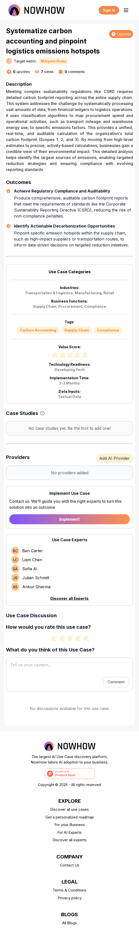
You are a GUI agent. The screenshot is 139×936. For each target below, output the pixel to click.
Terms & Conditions (69, 890)
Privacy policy (70, 898)
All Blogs (69, 922)
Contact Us (69, 865)
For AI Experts (69, 832)
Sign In (109, 10)
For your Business (69, 824)
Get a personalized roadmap (69, 817)
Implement (69, 519)
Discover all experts (69, 840)
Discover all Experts (69, 598)
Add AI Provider (114, 458)
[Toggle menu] (126, 10)
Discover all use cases (69, 809)
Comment (116, 682)
